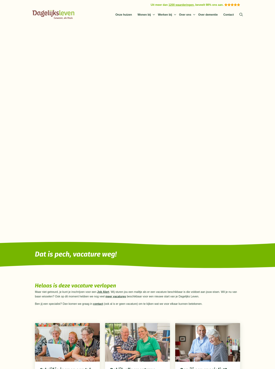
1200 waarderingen (181, 4)
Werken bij (165, 14)
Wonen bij (144, 14)
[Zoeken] (241, 14)
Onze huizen (123, 14)
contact (98, 304)
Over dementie (208, 14)
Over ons (185, 14)
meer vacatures (115, 297)
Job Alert (103, 292)
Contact (228, 14)
